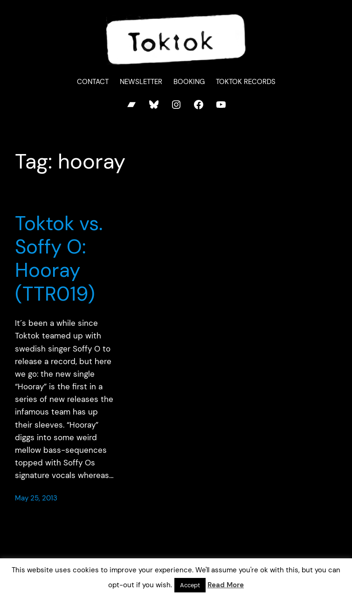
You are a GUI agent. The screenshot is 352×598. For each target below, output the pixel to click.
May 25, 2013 (36, 498)
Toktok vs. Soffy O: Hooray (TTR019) (59, 259)
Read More (225, 585)
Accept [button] (190, 585)
